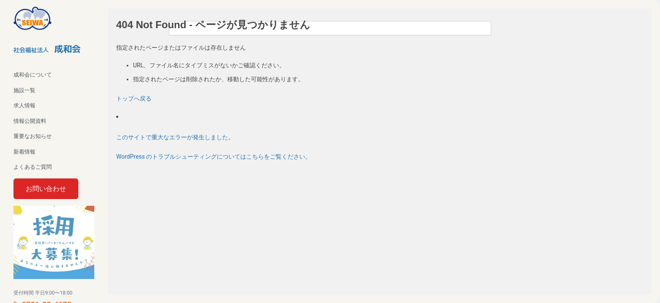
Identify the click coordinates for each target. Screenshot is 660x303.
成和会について (32, 75)
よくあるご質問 (32, 167)
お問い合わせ (46, 189)
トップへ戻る (134, 98)
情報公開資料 (29, 121)
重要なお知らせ (32, 136)
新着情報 (24, 152)
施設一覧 (24, 90)
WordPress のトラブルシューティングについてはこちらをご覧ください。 (213, 156)
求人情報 (24, 105)
